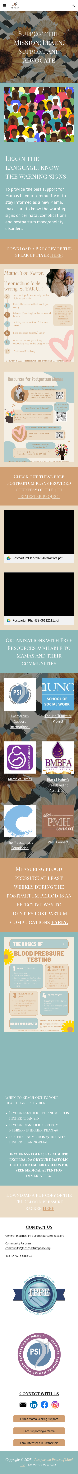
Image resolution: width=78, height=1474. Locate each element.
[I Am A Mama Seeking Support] (39, 1419)
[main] (39, 47)
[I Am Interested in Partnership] (39, 1443)
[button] (4, 5)
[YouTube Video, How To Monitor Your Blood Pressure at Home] (39, 1066)
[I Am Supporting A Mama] (39, 1431)
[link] (39, 536)
